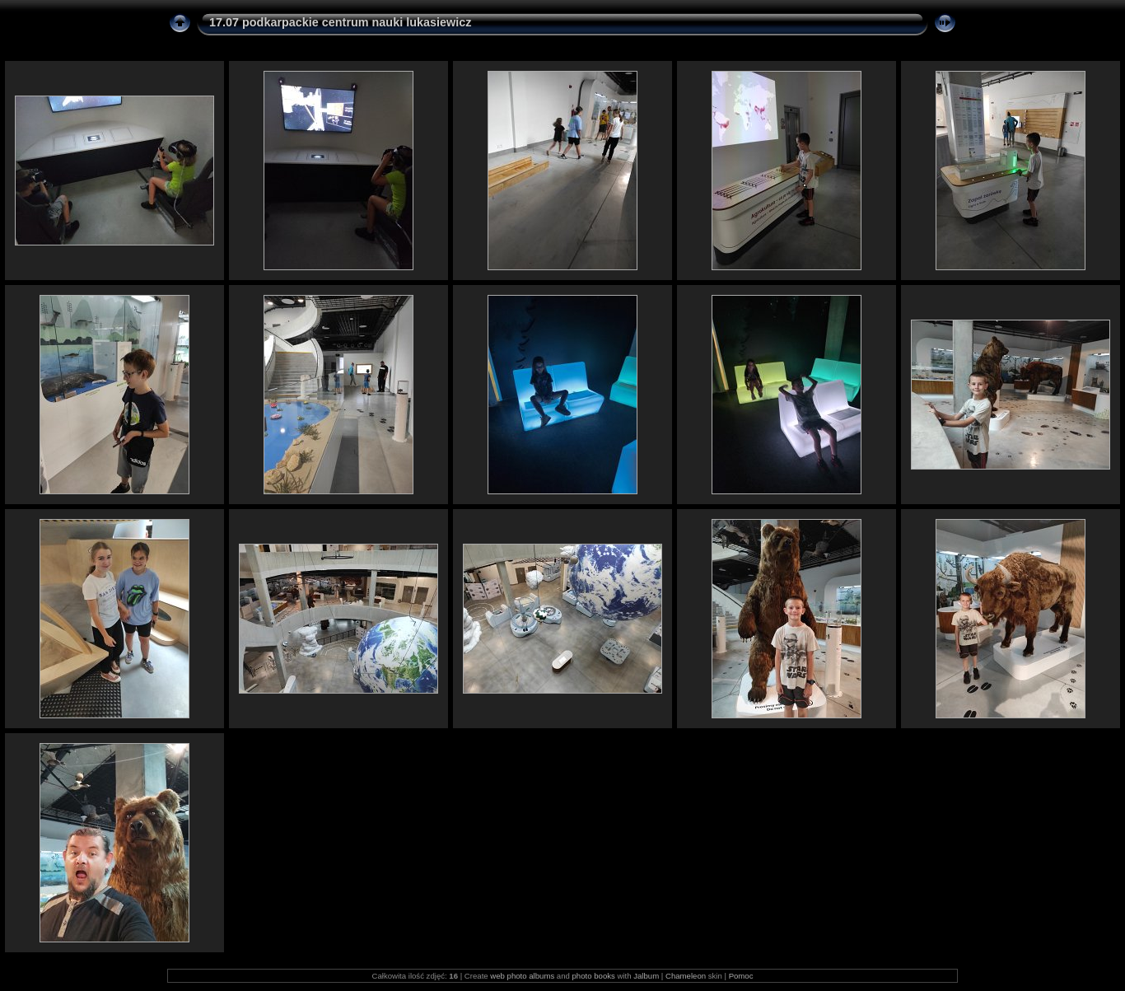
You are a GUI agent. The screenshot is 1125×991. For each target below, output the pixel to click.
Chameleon (685, 975)
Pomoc (741, 975)
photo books (593, 975)
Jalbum (646, 975)
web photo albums (522, 975)
